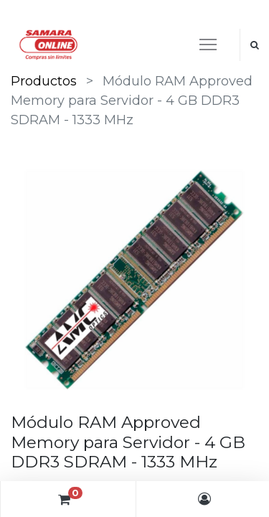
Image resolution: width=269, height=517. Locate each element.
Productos (44, 81)
